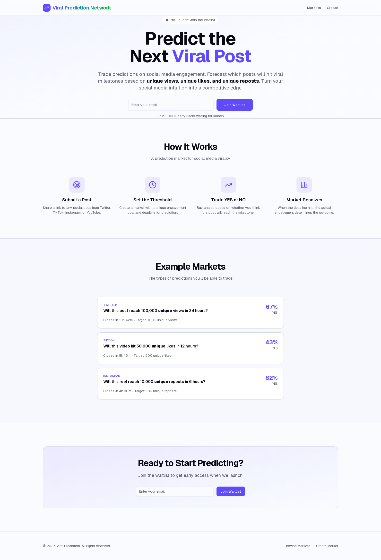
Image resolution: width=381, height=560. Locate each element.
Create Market (327, 546)
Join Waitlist (234, 105)
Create (332, 8)
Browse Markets (297, 546)
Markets (314, 8)
